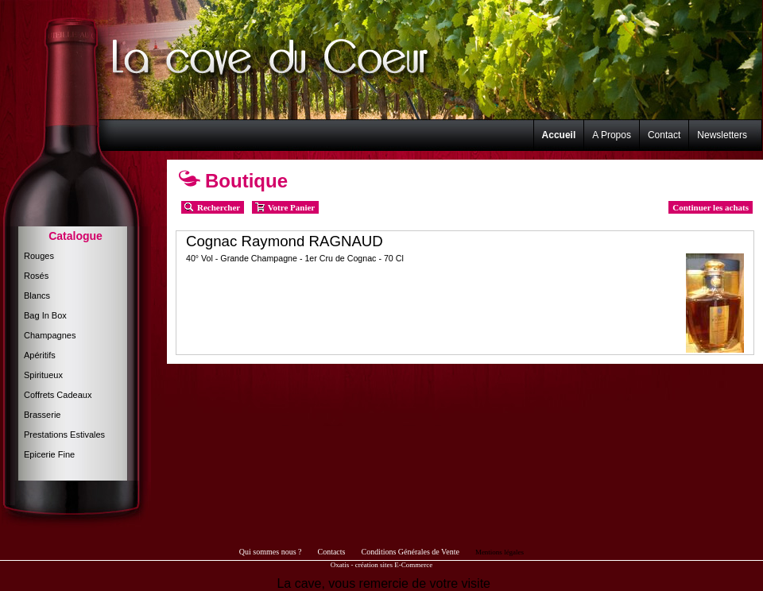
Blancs (37, 295)
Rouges (39, 256)
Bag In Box (45, 315)
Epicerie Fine (49, 454)
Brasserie (42, 414)
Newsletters (722, 135)
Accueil (559, 135)
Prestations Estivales (64, 434)
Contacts (331, 551)
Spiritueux (43, 375)
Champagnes (50, 335)
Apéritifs (40, 355)
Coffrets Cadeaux (57, 395)
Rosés (36, 275)
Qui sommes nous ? (270, 551)
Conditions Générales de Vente (410, 551)
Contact (664, 135)
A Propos (611, 135)
